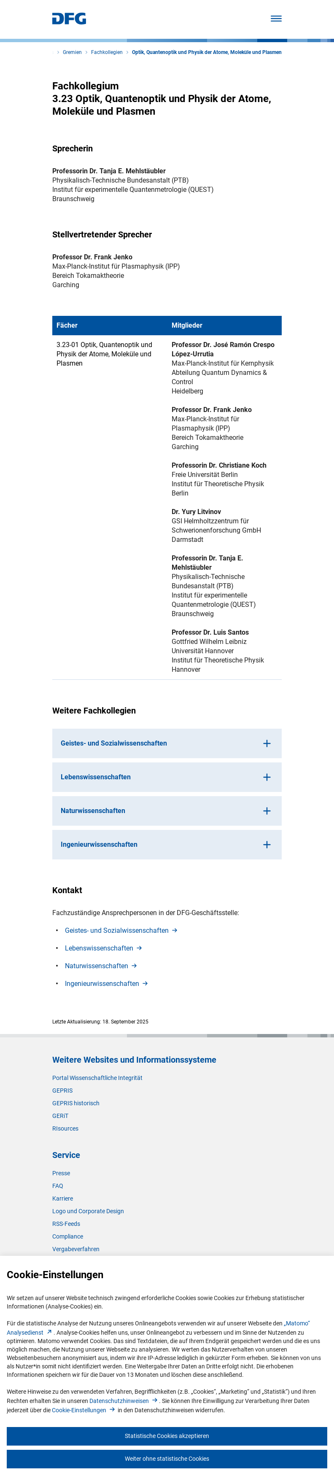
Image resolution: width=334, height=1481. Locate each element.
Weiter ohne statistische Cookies (167, 1458)
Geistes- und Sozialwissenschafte (122, 930)
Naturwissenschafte (101, 966)
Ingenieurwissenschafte (107, 984)
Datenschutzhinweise (124, 1401)
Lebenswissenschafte (104, 948)
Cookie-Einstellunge (84, 1410)
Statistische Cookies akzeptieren (167, 1436)
